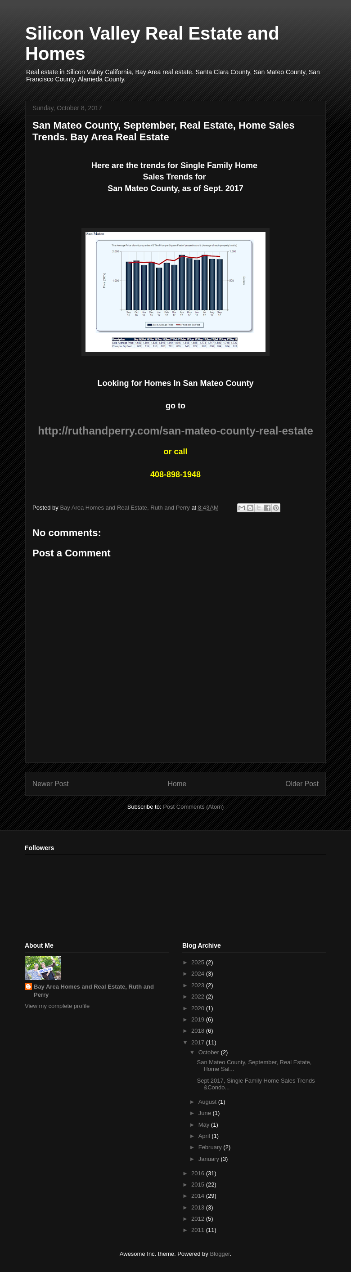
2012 (198, 1218)
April (205, 1136)
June (205, 1113)
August (208, 1101)
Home (177, 784)
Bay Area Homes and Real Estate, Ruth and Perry (94, 990)
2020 (198, 1008)
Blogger (220, 1253)
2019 (198, 1019)
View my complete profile (57, 1006)
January (209, 1159)
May (204, 1124)
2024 (198, 973)
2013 (198, 1207)
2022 (198, 996)
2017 (198, 1042)
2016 (198, 1173)
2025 (198, 962)
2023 (198, 985)
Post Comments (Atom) (193, 806)
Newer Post (50, 784)
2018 (198, 1030)
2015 (198, 1184)
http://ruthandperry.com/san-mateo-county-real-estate (175, 431)
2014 (198, 1195)
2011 (198, 1230)
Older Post (302, 784)
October (209, 1052)
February (211, 1147)
